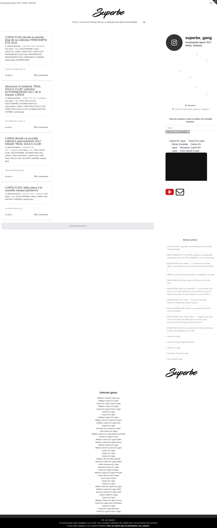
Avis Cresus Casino (108, 478)
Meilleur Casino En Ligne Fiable (108, 439)
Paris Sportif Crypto (175, 359)
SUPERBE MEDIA (23, 60)
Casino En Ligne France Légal (108, 403)
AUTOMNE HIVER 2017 (28, 104)
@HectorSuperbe (13, 46)
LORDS (17, 52)
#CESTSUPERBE (26, 49)
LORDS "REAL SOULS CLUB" (34, 106)
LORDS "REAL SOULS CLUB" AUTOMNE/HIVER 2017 (25, 109)
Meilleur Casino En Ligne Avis (108, 423)
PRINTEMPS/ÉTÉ (35, 54)
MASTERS (26, 158)
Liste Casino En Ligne (108, 431)
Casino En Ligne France (108, 437)
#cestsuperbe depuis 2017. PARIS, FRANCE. (18, 3)
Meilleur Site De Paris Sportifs (109, 459)
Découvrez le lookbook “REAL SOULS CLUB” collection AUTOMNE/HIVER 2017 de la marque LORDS (23, 90)
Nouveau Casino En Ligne (108, 467)
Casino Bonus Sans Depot (108, 475)
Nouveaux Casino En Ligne (178, 353)
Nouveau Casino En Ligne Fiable (108, 462)
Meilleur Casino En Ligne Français (108, 473)
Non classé (9, 49)
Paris (25, 54)
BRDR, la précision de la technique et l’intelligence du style (190, 275)
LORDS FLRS (26, 52)
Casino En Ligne (173, 336)
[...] (23, 69)
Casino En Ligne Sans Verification (108, 503)
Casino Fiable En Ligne (108, 495)
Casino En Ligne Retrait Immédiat (180, 342)
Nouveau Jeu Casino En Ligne (108, 428)
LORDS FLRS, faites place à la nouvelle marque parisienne (23, 189)
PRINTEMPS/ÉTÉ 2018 (14, 57)
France (36, 49)
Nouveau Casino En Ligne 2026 (108, 492)
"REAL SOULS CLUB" (28, 101)
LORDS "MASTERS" (19, 156)
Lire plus (8, 75)
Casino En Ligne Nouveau (108, 509)
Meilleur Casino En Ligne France (108, 442)
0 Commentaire (41, 75)
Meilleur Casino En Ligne (109, 401)
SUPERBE (40, 57)
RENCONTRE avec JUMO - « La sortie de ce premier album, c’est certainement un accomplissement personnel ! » (190, 266)
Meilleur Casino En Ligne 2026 (108, 489)
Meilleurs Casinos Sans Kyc (108, 398)
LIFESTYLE (9, 52)
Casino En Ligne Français (108, 470)
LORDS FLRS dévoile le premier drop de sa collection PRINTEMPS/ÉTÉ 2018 (26, 40)
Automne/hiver (10, 106)
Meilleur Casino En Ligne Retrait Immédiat (108, 434)
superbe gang (10, 60)
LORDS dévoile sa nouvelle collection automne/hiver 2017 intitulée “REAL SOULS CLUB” (23, 141)
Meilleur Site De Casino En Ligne (108, 420)
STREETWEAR (29, 57)
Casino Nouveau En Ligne (108, 464)
